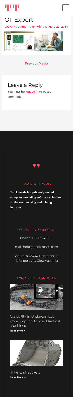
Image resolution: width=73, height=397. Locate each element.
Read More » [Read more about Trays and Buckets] (18, 377)
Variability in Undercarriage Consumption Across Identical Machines (35, 321)
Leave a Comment (16, 26)
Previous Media (36, 63)
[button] (65, 7)
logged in (32, 91)
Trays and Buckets (25, 372)
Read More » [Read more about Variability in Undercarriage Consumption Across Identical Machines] (18, 330)
